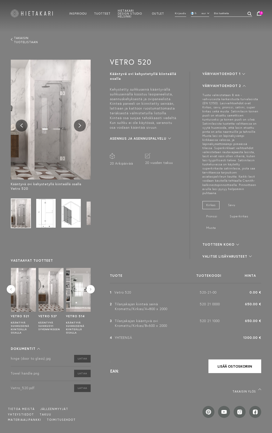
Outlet (158, 13)
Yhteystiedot (21, 414)
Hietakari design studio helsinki (130, 13)
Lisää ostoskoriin (235, 366)
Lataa (82, 358)
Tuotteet (102, 13)
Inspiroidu (78, 13)
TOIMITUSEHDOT (61, 419)
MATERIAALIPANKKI (24, 419)
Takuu (45, 414)
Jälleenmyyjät (54, 409)
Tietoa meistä (21, 409)
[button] (25, 348)
